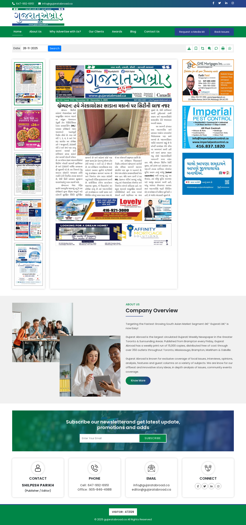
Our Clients (96, 31)
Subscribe (153, 438)
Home (17, 31)
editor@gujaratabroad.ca (151, 489)
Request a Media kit (192, 32)
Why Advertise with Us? (65, 31)
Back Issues (222, 32)
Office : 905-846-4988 (95, 489)
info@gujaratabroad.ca (55, 3)
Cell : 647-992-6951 (94, 485)
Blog (133, 31)
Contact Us (152, 31)
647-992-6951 (23, 3)
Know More (138, 380)
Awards (117, 31)
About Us (35, 31)
